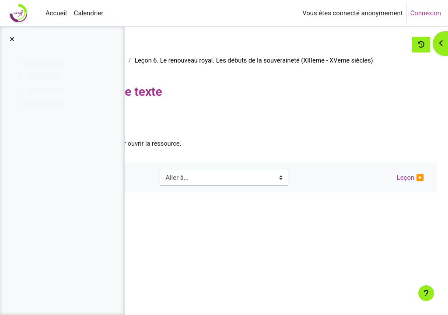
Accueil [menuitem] (56, 13)
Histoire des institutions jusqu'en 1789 (201, 61)
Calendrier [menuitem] (89, 13)
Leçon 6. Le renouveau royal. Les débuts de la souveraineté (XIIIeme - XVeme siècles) (278, 71)
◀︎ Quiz (163, 188)
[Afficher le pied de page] (426, 293)
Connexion (425, 13)
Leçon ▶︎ (393, 188)
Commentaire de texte (210, 155)
